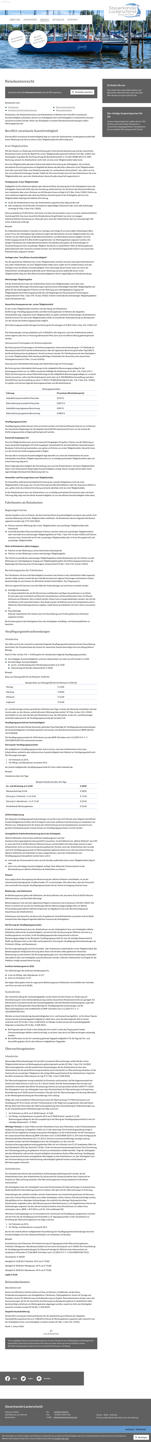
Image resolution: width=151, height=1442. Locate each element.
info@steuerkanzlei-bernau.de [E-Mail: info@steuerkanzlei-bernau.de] (65, 1417)
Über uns (15, 19)
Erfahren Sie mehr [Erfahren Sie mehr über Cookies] (62, 1439)
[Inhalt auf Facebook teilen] (13, 1378)
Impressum (129, 1429)
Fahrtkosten (13, 107)
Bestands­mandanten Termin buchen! (39, 39)
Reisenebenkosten (64, 110)
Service (44, 19)
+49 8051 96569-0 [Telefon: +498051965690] (61, 1412)
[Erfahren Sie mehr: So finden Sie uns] (124, 91)
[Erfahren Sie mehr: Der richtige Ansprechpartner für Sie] (124, 122)
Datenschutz (141, 1429)
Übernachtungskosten (65, 107)
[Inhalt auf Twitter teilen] (29, 1378)
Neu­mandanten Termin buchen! (16, 39)
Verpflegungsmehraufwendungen (22, 110)
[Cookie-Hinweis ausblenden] (141, 1437)
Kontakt (73, 19)
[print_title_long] (45, 1378)
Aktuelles (58, 19)
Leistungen (30, 19)
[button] (82, 92)
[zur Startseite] (125, 10)
